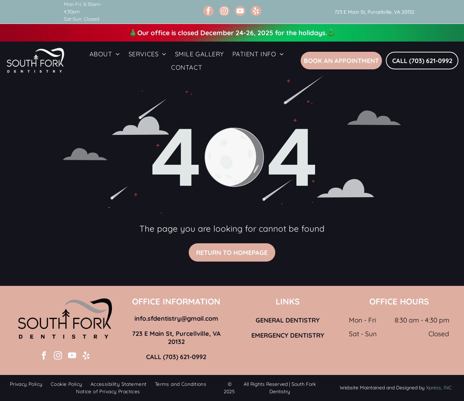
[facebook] (208, 12)
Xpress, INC (439, 387)
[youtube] (240, 12)
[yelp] (256, 12)
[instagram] (224, 12)
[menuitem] (104, 54)
